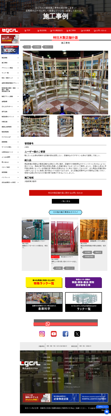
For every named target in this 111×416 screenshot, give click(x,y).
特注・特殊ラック (7, 78)
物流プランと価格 (7, 96)
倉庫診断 (4, 101)
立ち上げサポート (7, 106)
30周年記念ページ (7, 152)
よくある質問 (6, 157)
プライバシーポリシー (72, 390)
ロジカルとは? (6, 137)
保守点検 (4, 111)
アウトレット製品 (7, 68)
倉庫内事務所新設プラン (9, 83)
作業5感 (67, 375)
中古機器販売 (56, 30)
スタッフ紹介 (6, 167)
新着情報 (4, 142)
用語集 (91, 368)
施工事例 (4, 63)
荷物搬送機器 (89, 256)
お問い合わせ (100, 30)
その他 (27, 47)
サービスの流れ (6, 147)
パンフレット (6, 177)
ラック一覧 (5, 73)
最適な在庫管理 (6, 127)
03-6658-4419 (85, 348)
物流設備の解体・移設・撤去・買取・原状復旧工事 (9, 89)
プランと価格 (69, 379)
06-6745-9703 (52, 348)
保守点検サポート (70, 365)
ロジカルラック (94, 379)
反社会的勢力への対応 (9, 182)
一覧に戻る (65, 201)
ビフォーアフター (49, 378)
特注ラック (48, 47)
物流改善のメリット (8, 116)
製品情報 (4, 58)
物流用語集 (5, 132)
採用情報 (4, 172)
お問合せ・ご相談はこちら (67, 325)
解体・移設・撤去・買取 (52, 381)
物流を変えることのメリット (74, 361)
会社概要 (85, 30)
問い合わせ (5, 162)
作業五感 (4, 122)
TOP (27, 30)
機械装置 (98, 252)
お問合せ (46, 374)
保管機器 (37, 47)
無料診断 (67, 372)
